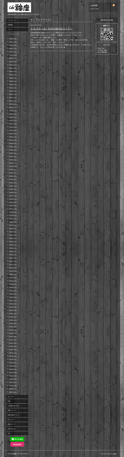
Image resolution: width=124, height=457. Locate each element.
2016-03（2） (13, 248)
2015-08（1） (13, 271)
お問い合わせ (12, 428)
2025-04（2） (13, 55)
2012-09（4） (13, 385)
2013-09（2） (13, 346)
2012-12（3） (13, 375)
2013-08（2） (13, 349)
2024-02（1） (13, 81)
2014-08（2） (13, 310)
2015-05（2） (13, 280)
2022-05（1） (13, 107)
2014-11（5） (13, 300)
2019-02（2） (13, 179)
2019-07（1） (13, 172)
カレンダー (11, 396)
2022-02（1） (13, 113)
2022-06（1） (13, 104)
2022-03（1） (13, 110)
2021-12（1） (13, 120)
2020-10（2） (13, 140)
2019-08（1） (13, 169)
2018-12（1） (13, 182)
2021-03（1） (13, 133)
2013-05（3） (13, 359)
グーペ (110, 453)
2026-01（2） (13, 38)
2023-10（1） (13, 91)
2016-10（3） (13, 231)
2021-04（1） (13, 130)
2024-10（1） (13, 71)
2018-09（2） (13, 189)
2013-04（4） (13, 362)
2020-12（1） (13, 136)
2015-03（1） (13, 287)
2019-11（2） (13, 163)
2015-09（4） (13, 267)
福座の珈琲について (13, 415)
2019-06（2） (13, 176)
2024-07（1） (13, 77)
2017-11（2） (13, 208)
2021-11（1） (13, 123)
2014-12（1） (13, 297)
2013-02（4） (13, 369)
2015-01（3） (13, 293)
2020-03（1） (13, 153)
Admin (114, 453)
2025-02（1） (13, 61)
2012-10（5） (13, 382)
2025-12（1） (13, 41)
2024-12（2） (13, 68)
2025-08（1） (13, 45)
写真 (9, 401)
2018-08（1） (13, 192)
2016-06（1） (13, 238)
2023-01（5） (13, 97)
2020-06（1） (13, 143)
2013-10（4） (13, 343)
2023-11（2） (13, 87)
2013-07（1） (13, 352)
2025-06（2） (13, 51)
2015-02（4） (13, 290)
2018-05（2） (13, 202)
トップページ (12, 20)
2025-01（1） (13, 64)
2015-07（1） (13, 274)
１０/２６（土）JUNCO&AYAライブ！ (51, 28)
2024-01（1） (13, 84)
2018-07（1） (13, 195)
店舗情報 (10, 25)
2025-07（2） (13, 48)
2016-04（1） (13, 244)
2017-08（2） (13, 215)
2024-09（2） (13, 74)
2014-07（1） (13, 313)
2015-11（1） (13, 261)
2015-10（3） (13, 264)
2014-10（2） (13, 303)
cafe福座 (14, 453)
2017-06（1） (13, 221)
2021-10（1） (13, 127)
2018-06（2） (13, 199)
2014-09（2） (13, 307)
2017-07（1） (13, 218)
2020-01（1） (13, 156)
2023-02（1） (13, 94)
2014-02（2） (13, 329)
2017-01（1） (13, 225)
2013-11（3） (13, 339)
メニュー (10, 29)
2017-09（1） (13, 212)
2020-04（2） (13, 149)
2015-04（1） (13, 284)
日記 (9, 433)
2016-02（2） (13, 251)
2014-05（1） (13, 320)
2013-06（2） (13, 356)
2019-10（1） (13, 166)
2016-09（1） (13, 235)
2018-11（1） (13, 185)
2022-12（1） (13, 100)
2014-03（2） (13, 326)
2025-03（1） (13, 58)
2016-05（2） (13, 241)
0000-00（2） (13, 392)
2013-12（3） (13, 336)
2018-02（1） (13, 205)
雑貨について (12, 424)
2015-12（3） (13, 257)
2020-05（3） (13, 146)
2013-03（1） (13, 365)
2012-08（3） (13, 388)
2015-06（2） (13, 277)
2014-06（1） (13, 316)
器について (11, 419)
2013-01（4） (13, 372)
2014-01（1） (13, 333)
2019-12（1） (13, 159)
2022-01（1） (13, 117)
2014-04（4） (13, 323)
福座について (12, 410)
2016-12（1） (13, 228)
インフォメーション (13, 34)
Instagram (17, 444)
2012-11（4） (13, 379)
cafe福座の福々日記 (13, 405)
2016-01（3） (13, 254)
